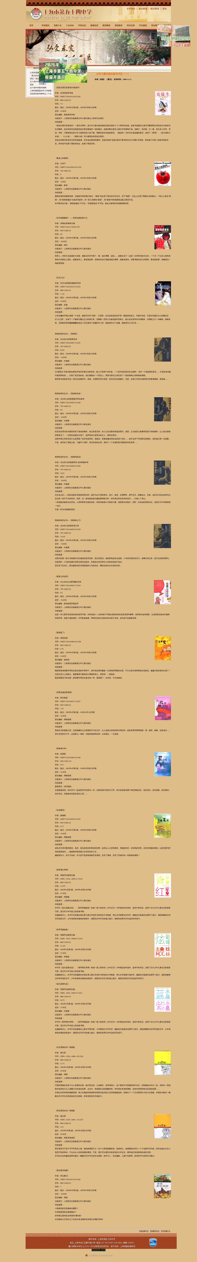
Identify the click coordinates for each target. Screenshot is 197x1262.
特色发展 (131, 25)
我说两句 (143, 1231)
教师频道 (106, 25)
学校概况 (45, 25)
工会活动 (70, 25)
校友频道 (155, 25)
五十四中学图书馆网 (38, 88)
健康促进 (94, 25)
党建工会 (58, 25)
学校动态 (82, 25)
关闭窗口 (165, 1231)
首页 (31, 25)
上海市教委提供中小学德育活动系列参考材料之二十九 (41, 92)
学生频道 (143, 25)
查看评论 (154, 1231)
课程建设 (119, 25)
